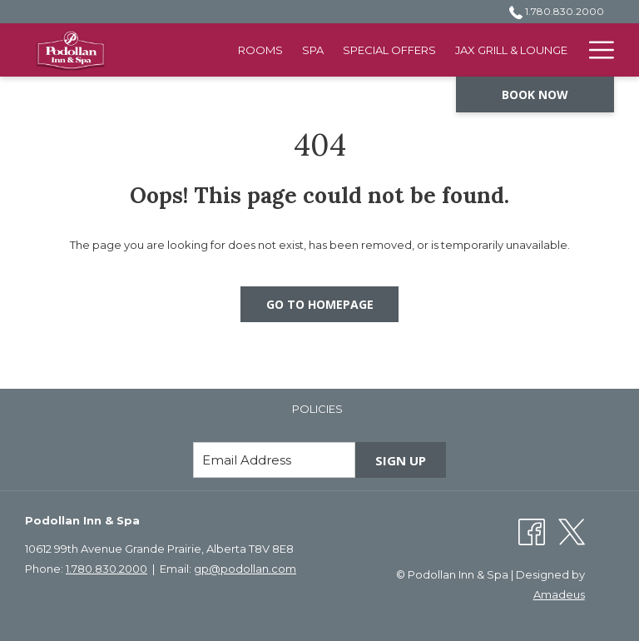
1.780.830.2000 (106, 568)
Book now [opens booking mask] (535, 94)
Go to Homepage (320, 304)
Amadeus (559, 594)
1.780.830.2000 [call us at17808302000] (556, 11)
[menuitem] (261, 50)
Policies (317, 408)
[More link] (595, 50)
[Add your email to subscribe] (274, 460)
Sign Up (400, 460)
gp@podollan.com (245, 568)
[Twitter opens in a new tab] (571, 530)
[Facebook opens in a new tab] (531, 530)
